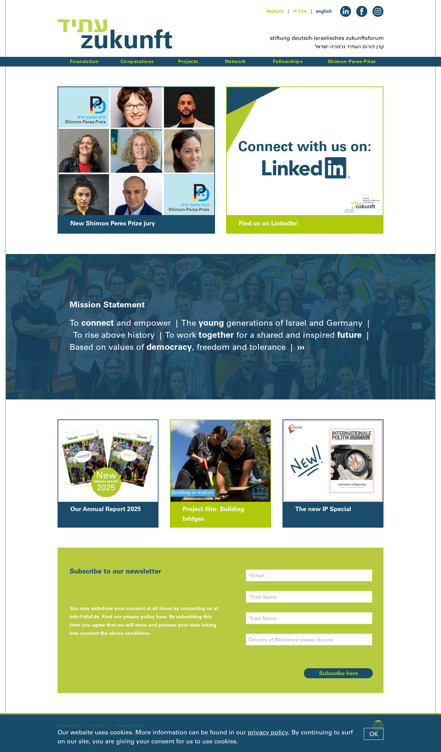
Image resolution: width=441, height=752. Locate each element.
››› (300, 347)
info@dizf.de (84, 616)
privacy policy (268, 732)
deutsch (275, 11)
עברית (300, 11)
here (161, 616)
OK (373, 734)
